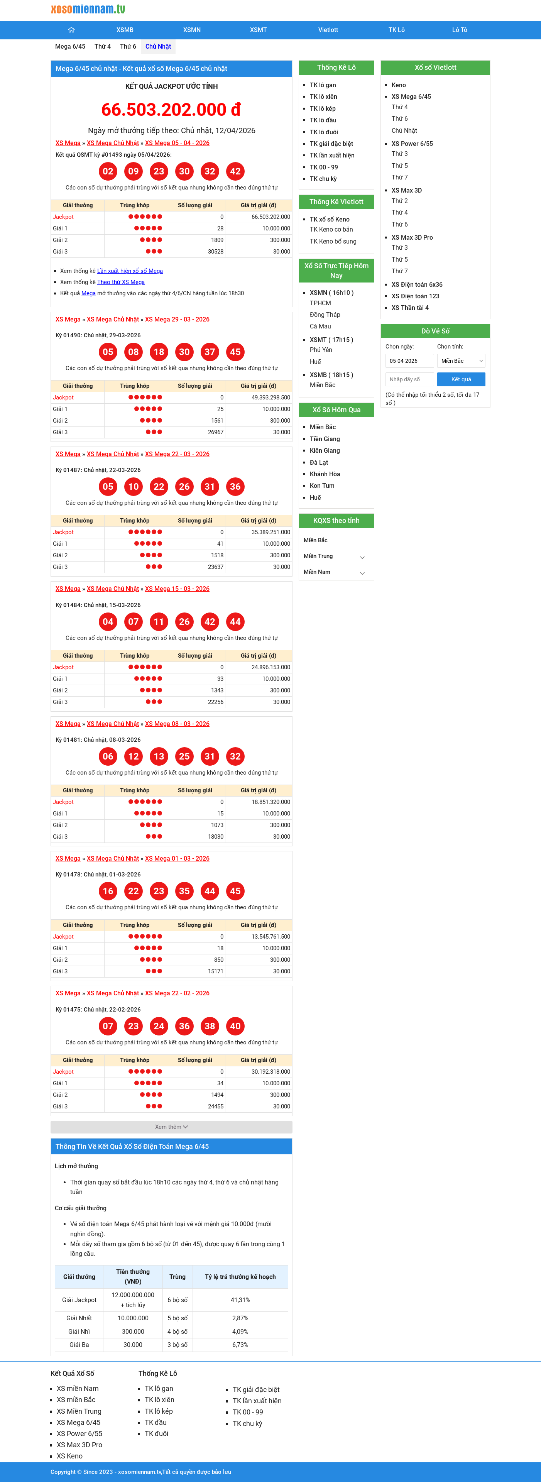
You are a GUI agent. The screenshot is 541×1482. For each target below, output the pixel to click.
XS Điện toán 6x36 (417, 284)
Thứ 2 (400, 201)
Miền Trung (318, 556)
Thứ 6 (128, 46)
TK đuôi (156, 1434)
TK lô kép (323, 108)
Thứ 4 (103, 46)
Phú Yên (321, 350)
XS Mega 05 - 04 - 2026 (177, 143)
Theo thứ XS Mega (121, 282)
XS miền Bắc (76, 1400)
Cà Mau (320, 326)
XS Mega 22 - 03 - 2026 (177, 454)
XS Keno (70, 1456)
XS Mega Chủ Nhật (113, 143)
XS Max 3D (407, 190)
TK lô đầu (323, 120)
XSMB (125, 30)
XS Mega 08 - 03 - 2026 (177, 723)
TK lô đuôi (324, 132)
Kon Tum (322, 485)
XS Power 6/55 (412, 143)
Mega (88, 293)
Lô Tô (459, 30)
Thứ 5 (400, 165)
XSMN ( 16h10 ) (332, 292)
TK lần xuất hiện (332, 155)
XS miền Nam (78, 1388)
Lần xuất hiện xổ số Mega (130, 270)
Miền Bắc (322, 385)
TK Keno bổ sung (333, 241)
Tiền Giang (325, 439)
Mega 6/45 (70, 46)
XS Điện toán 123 (416, 296)
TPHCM (320, 303)
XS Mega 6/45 (411, 96)
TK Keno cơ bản (331, 229)
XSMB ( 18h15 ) (331, 375)
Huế (315, 361)
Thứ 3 (400, 153)
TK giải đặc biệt (331, 143)
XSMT (258, 30)
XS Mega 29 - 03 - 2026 (177, 319)
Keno (399, 85)
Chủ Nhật (158, 46)
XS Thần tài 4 (410, 307)
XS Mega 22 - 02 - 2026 (177, 993)
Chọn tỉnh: (450, 346)
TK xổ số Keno (330, 219)
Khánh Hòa (325, 474)
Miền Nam (317, 571)
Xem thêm (171, 1126)
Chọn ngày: (399, 346)
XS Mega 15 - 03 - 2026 (177, 588)
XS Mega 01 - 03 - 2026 (177, 858)
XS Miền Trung (79, 1411)
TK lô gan (323, 85)
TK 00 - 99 (324, 167)
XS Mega (68, 143)
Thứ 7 (400, 177)
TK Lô (397, 30)
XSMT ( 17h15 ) (331, 339)
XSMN (192, 30)
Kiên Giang (325, 450)
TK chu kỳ (323, 179)
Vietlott (328, 30)
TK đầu (156, 1422)
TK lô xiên (323, 96)
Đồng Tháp (325, 314)
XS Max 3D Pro (412, 237)
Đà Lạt (319, 462)
